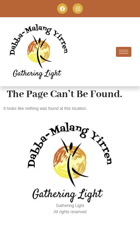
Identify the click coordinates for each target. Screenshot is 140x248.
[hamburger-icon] (123, 52)
